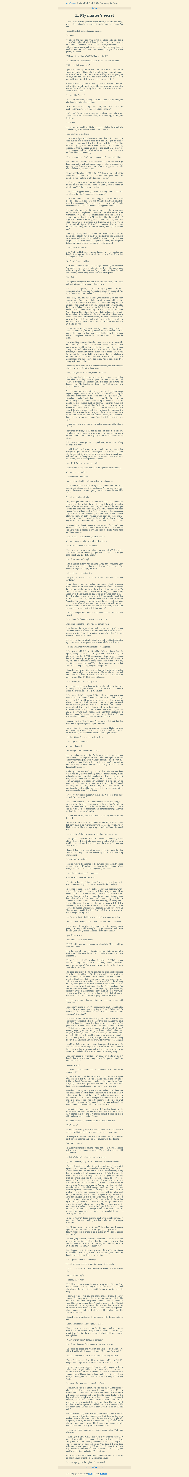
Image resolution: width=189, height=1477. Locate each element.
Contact (103, 1474)
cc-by (90, 1474)
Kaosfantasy (71, 3)
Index (94, 8)
